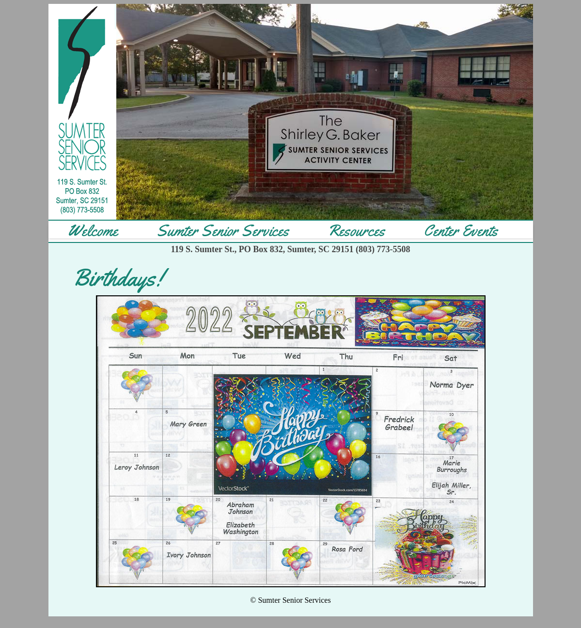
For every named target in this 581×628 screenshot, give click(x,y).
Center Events (461, 231)
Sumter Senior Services (223, 231)
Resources (356, 231)
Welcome (93, 231)
